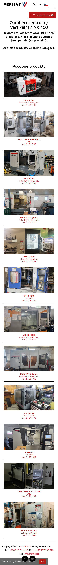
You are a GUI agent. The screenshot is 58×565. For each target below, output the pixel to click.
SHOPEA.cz (25, 546)
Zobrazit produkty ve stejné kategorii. (29, 48)
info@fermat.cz (31, 553)
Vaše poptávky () (42, 15)
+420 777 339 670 (44, 550)
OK (42, 561)
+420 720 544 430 (19, 550)
